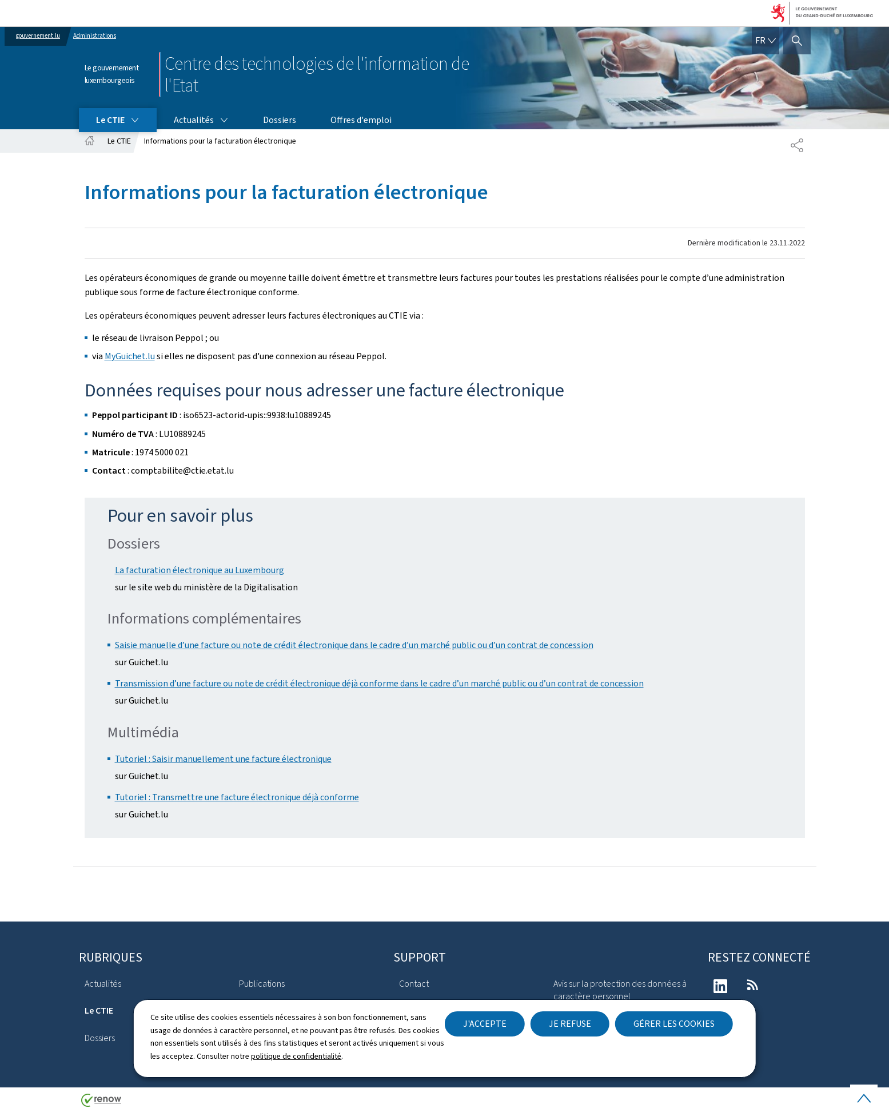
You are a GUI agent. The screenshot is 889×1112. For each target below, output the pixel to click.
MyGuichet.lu (130, 356)
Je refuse (570, 1024)
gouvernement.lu (38, 35)
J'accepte (485, 1024)
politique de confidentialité (296, 1056)
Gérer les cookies (674, 1024)
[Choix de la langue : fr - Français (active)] (765, 40)
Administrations (94, 35)
